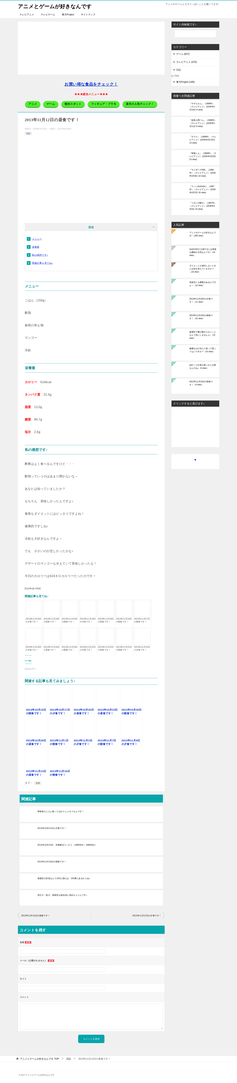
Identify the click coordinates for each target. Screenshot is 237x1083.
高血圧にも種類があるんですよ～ (202, 284)
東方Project (68, 14)
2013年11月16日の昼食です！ (52, 648)
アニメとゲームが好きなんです (55, 6)
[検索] (195, 33)
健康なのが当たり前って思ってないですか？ (202, 350)
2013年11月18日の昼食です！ (106, 620)
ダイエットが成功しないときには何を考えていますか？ (202, 269)
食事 (38, 783)
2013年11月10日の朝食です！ (201, 317)
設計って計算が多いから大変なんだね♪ (202, 366)
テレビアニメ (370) (186, 61)
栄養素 (35, 247)
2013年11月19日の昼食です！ (52, 620)
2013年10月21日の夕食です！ (52, 828)
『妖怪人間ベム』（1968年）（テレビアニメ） (203, 123)
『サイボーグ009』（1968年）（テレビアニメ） (202, 173)
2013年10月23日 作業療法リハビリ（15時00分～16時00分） (67, 845)
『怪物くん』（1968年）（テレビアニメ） (203, 156)
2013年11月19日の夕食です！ (34, 620)
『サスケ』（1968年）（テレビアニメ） (203, 140)
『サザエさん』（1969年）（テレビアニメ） (202, 106)
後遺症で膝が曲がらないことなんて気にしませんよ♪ (202, 335)
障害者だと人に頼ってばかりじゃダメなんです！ (61, 811)
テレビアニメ (27, 14)
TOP (39, 1058)
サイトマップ (88, 14)
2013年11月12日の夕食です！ (146, 915)
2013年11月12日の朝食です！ (35, 915)
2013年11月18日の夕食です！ (88, 620)
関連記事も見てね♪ (42, 263)
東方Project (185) (185, 82)
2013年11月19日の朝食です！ (70, 620)
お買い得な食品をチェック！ (91, 84)
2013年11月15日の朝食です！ (124, 648)
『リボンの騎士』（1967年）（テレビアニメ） (203, 206)
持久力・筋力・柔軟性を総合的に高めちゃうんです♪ (62, 895)
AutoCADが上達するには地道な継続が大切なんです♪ (202, 252)
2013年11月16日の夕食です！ (34, 648)
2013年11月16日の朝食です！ (70, 648)
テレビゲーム (48, 14)
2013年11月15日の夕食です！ (88, 648)
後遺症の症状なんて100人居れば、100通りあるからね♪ (64, 878)
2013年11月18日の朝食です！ (124, 620)
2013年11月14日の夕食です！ (142, 648)
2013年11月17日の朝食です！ (142, 620)
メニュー (37, 239)
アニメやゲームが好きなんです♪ (202, 234)
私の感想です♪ (40, 255)
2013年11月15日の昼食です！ (106, 648)
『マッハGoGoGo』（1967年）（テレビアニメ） (202, 189)
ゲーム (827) (183, 54)
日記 (28, 133)
